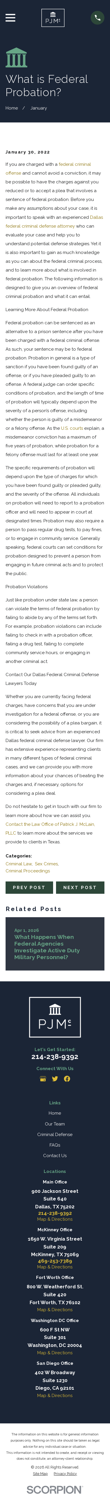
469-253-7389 (55, 1260)
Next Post (80, 887)
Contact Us (55, 1155)
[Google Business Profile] (43, 1079)
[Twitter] (55, 1079)
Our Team (55, 1124)
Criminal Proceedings (28, 871)
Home (55, 1113)
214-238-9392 (54, 1056)
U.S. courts (72, 428)
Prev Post (29, 887)
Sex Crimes (46, 864)
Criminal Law (19, 864)
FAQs (55, 1145)
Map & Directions (54, 1219)
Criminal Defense (54, 1134)
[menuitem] (40, 1474)
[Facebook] (67, 1079)
